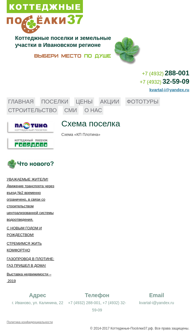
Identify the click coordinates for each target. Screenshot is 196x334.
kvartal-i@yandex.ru (169, 89)
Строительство (32, 110)
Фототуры (143, 101)
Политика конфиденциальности (30, 322)
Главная (21, 101)
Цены (84, 101)
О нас (93, 110)
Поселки (54, 101)
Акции (109, 101)
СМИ (70, 110)
